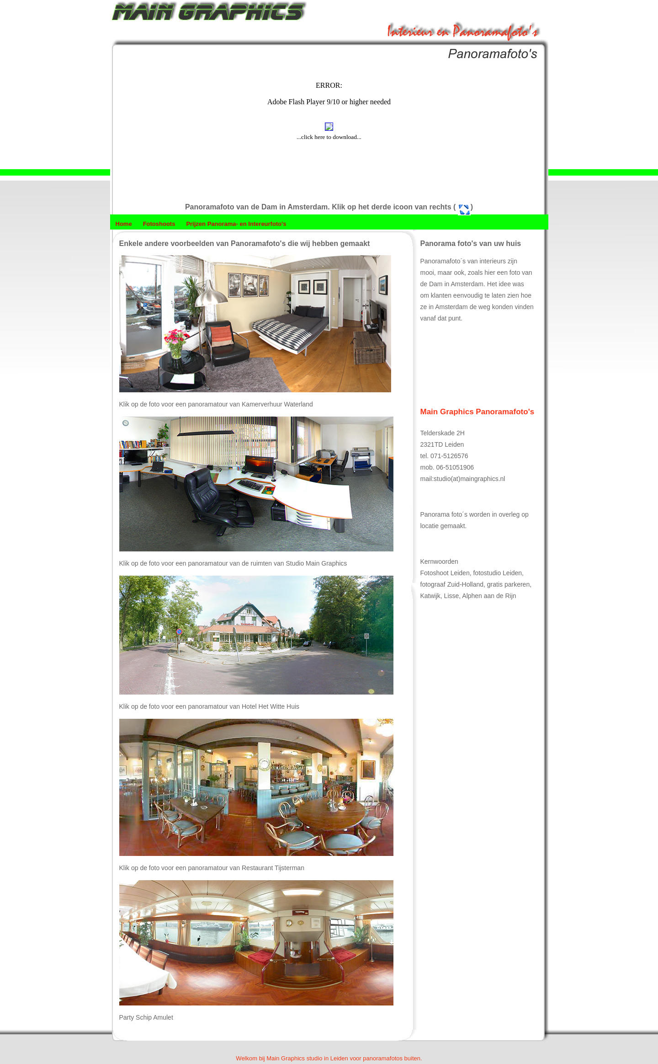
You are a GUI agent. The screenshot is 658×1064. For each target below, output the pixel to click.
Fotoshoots (159, 223)
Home (124, 223)
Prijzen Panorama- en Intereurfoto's (236, 223)
